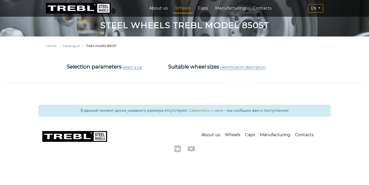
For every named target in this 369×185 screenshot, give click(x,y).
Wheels (183, 8)
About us (158, 8)
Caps (203, 8)
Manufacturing (230, 8)
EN (314, 8)
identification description (242, 67)
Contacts (262, 8)
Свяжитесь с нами (206, 110)
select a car (132, 67)
